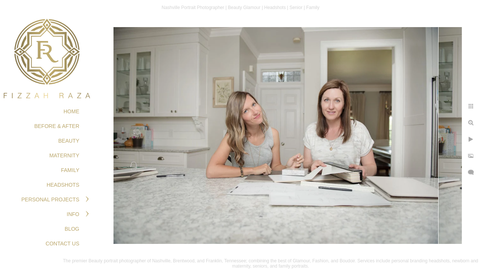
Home (71, 111)
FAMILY (70, 170)
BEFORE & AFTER (56, 126)
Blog (72, 229)
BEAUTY (68, 141)
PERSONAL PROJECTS (50, 199)
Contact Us (62, 244)
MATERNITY (64, 155)
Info (73, 214)
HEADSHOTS (63, 185)
